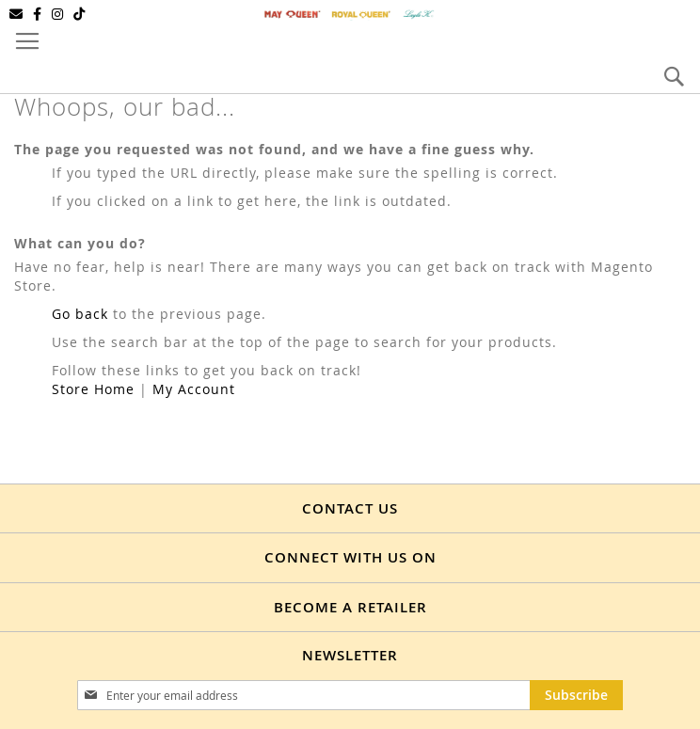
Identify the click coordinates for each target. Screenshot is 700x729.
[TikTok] (79, 14)
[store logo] (350, 14)
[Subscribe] (576, 695)
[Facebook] (37, 14)
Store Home (93, 389)
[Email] (16, 14)
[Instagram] (58, 14)
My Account (193, 389)
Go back (80, 314)
